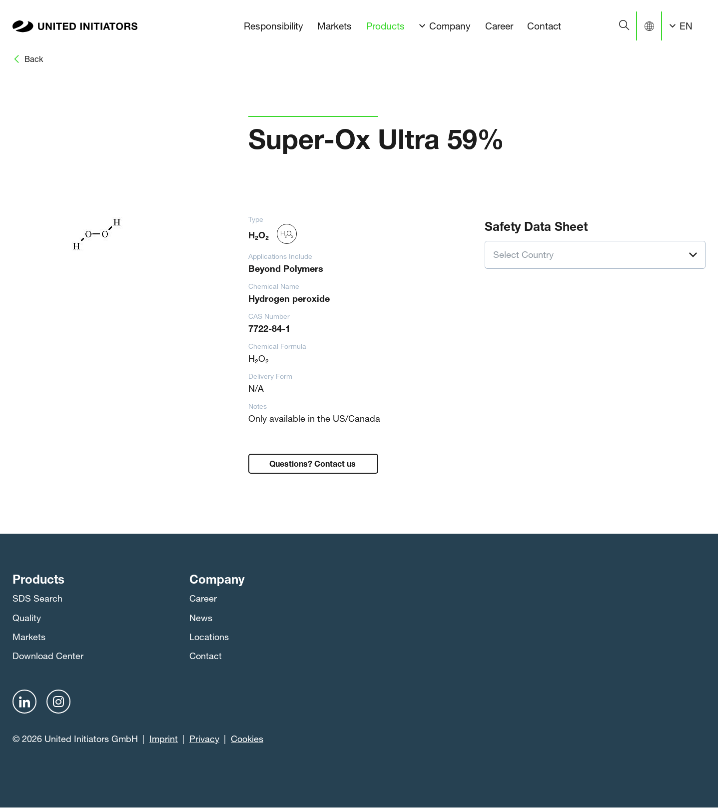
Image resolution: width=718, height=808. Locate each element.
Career (499, 25)
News (200, 617)
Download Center (47, 655)
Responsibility (273, 25)
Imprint (163, 739)
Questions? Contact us (313, 462)
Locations (209, 636)
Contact (544, 25)
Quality (26, 617)
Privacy (204, 739)
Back (33, 58)
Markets (334, 25)
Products (385, 25)
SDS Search (37, 598)
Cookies (247, 739)
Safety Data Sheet (536, 225)
